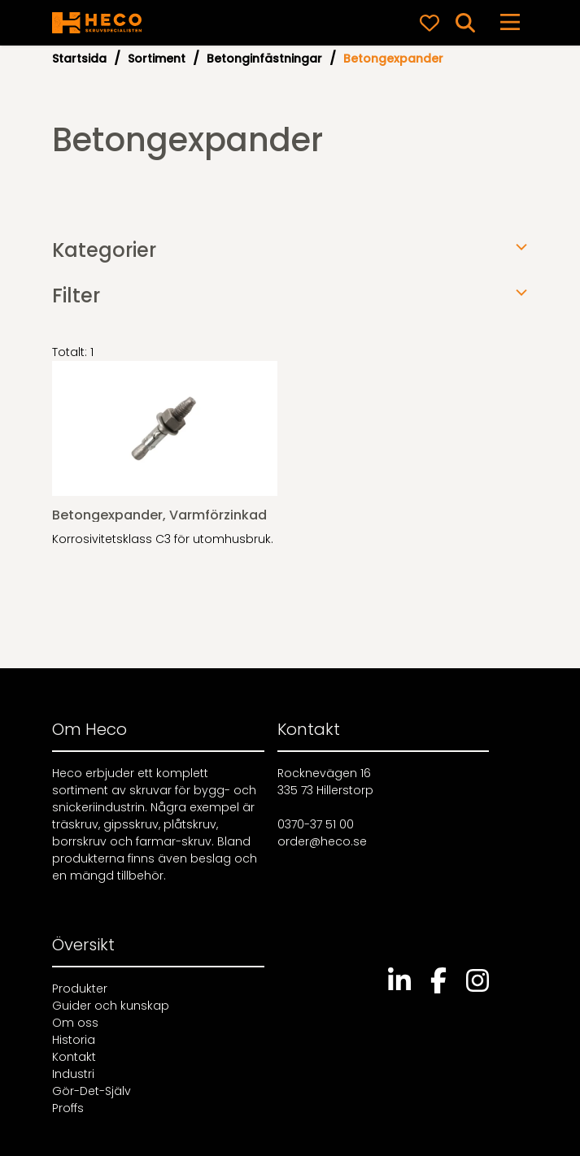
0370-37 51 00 (315, 824)
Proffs (68, 1108)
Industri (73, 1074)
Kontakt (74, 1057)
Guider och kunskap (110, 1005)
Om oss (75, 1023)
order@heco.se (322, 841)
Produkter (79, 988)
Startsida (79, 58)
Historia (73, 1040)
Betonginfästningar (264, 58)
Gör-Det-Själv (91, 1091)
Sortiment (156, 58)
